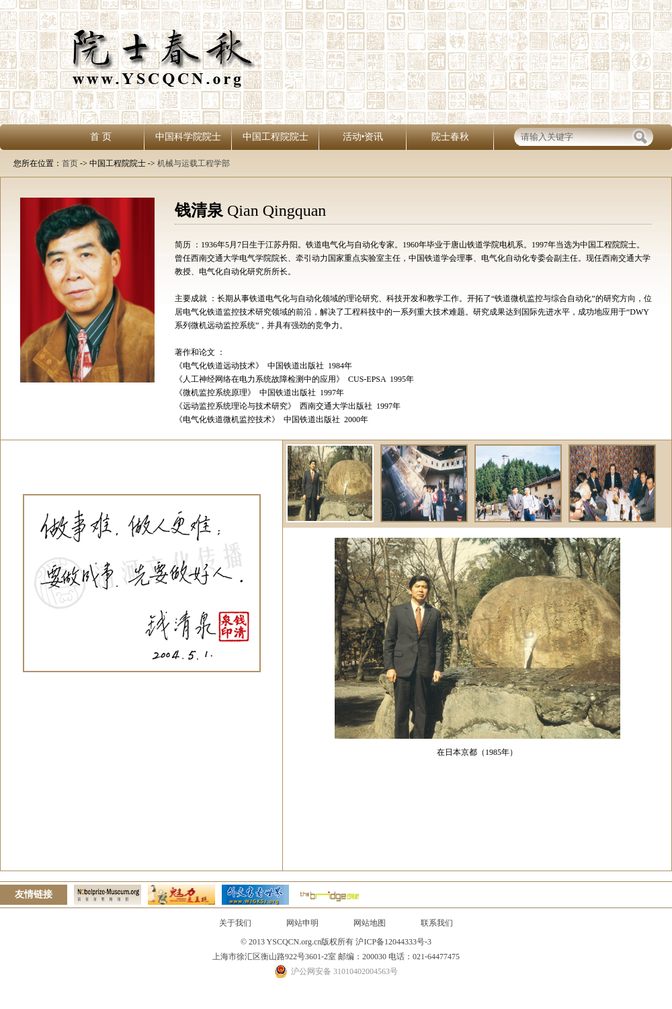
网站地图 (369, 923)
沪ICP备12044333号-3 (392, 941)
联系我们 (437, 923)
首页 (70, 163)
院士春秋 (450, 137)
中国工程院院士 (275, 137)
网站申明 (302, 923)
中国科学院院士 (188, 137)
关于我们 (235, 923)
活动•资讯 (363, 137)
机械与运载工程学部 (193, 163)
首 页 (101, 137)
